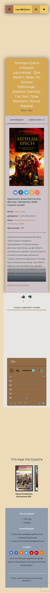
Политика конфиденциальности (27, 534)
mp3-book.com (20, 280)
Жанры (27, 522)
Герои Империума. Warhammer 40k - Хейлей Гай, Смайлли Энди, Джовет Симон (24, 495)
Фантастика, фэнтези (24, 220)
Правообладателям (27, 537)
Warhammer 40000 (27, 201)
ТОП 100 (27, 519)
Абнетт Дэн (20, 211)
